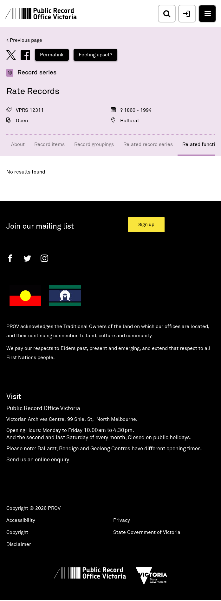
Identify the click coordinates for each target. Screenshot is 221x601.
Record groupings (94, 144)
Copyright (17, 532)
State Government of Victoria (146, 532)
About (18, 144)
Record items (49, 144)
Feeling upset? (95, 54)
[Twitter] (27, 258)
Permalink (52, 54)
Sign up (146, 224)
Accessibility (20, 520)
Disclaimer (18, 544)
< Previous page (24, 40)
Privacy (121, 520)
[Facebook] (10, 258)
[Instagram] (44, 258)
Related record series (148, 144)
